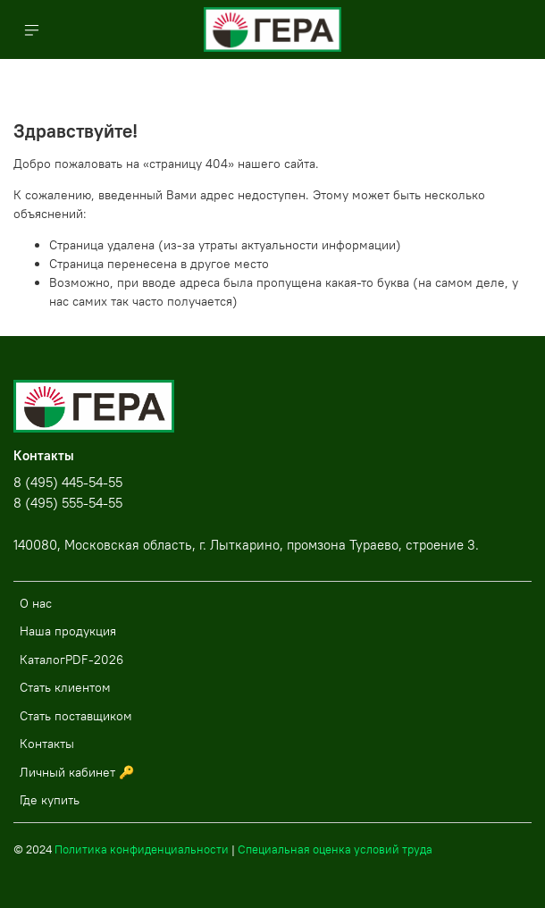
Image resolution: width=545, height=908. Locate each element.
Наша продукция (68, 631)
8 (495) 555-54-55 (67, 502)
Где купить (50, 800)
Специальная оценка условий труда (335, 849)
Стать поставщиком (76, 716)
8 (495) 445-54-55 (67, 482)
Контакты (47, 744)
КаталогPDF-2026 (71, 660)
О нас (36, 603)
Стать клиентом (65, 687)
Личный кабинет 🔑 (77, 772)
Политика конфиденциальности (141, 849)
